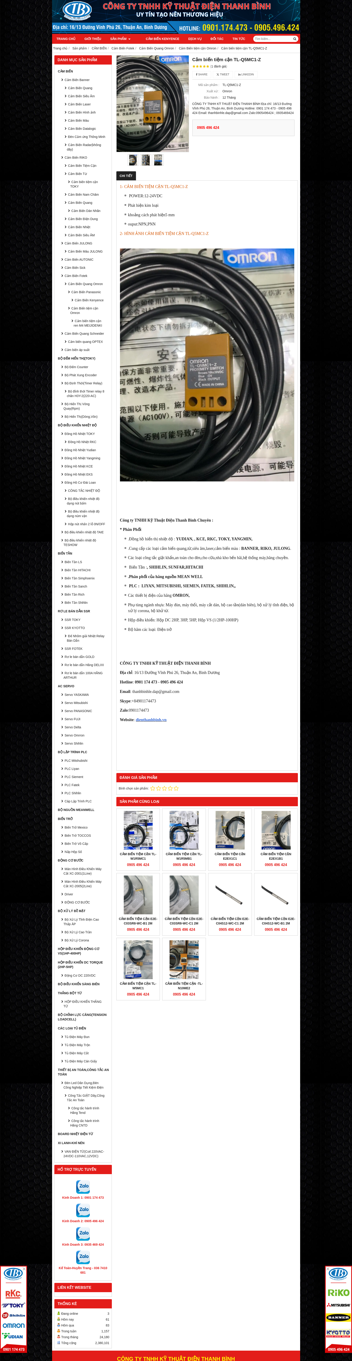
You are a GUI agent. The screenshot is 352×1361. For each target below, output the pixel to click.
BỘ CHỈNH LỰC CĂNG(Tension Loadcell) (82, 1017)
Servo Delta (73, 727)
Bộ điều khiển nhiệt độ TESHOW (80, 543)
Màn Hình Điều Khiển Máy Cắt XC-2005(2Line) (83, 884)
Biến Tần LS (73, 562)
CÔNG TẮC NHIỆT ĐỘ (84, 490)
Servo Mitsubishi (76, 703)
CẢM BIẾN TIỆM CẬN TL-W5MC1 (138, 947)
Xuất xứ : (213, 91)
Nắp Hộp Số (73, 852)
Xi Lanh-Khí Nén (71, 1143)
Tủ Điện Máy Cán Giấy (81, 1061)
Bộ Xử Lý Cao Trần (78, 932)
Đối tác (210, 39)
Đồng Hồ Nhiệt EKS (79, 474)
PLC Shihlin (73, 793)
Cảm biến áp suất (77, 350)
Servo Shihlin (74, 743)
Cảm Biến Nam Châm (83, 194)
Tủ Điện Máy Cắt (77, 1053)
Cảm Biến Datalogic (82, 128)
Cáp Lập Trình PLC (78, 801)
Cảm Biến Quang (80, 88)
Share (202, 74)
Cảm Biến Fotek (76, 276)
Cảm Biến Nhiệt (79, 227)
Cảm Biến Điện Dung (83, 219)
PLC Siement (74, 777)
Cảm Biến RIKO (76, 157)
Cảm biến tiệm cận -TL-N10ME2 (184, 947)
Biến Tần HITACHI (78, 570)
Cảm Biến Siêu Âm (81, 96)
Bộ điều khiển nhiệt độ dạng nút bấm (83, 501)
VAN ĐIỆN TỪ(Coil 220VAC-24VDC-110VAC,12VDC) (84, 1154)
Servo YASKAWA (77, 695)
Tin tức (232, 39)
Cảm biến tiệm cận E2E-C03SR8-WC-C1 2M (184, 921)
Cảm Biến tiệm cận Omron (84, 311)
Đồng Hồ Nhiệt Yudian (80, 450)
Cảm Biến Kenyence (156, 39)
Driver (69, 894)
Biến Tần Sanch (76, 586)
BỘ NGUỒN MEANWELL (76, 810)
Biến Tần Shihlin (76, 602)
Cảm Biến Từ (77, 174)
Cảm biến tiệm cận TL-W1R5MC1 (138, 856)
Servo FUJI (73, 719)
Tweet (222, 74)
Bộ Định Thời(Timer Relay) (83, 383)
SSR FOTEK (74, 648)
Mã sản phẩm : (208, 85)
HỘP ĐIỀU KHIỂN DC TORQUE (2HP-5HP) (80, 965)
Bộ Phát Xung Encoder (81, 375)
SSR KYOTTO (75, 628)
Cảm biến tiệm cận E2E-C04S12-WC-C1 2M (230, 882)
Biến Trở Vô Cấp (76, 843)
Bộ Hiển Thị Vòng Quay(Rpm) (77, 406)
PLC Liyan (72, 769)
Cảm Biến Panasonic (86, 292)
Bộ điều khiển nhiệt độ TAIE (84, 532)
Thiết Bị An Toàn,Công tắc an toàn (83, 1072)
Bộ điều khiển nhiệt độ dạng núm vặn (83, 514)
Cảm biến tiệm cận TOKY (84, 184)
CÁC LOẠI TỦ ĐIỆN (72, 1028)
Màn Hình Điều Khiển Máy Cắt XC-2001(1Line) (83, 871)
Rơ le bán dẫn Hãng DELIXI (84, 665)
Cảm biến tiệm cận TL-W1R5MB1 (184, 856)
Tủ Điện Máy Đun (77, 1037)
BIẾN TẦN (65, 553)
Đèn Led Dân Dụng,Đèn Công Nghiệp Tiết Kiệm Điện (84, 1085)
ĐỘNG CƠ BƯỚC (70, 860)
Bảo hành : (211, 97)
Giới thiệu (92, 39)
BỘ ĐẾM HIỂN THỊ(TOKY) (76, 358)
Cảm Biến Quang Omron (85, 284)
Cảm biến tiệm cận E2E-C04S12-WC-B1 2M (276, 882)
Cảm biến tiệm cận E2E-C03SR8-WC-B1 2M (138, 921)
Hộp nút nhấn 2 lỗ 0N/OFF (86, 524)
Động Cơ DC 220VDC (80, 975)
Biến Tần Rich (75, 594)
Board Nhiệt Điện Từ (75, 1134)
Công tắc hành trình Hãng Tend (84, 1110)
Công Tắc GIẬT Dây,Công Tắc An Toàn (86, 1098)
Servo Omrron (75, 735)
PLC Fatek (72, 785)
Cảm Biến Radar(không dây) (84, 147)
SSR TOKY (73, 620)
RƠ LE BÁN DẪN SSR (74, 611)
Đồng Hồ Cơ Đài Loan (80, 482)
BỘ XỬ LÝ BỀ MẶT (71, 911)
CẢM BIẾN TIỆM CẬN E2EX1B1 (276, 856)
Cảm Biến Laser (79, 104)
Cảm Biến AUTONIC (79, 259)
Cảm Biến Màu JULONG (85, 251)
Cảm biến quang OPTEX (85, 342)
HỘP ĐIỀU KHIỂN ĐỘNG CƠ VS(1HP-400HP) (78, 951)
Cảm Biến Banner (77, 80)
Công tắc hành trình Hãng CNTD (84, 1123)
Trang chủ (66, 39)
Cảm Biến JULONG (78, 243)
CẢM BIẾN (65, 71)
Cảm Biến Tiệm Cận (82, 165)
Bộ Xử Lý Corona (77, 940)
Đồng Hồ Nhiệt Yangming (82, 458)
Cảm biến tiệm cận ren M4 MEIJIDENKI (88, 323)
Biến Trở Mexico (76, 827)
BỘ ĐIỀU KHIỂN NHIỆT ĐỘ (77, 425)
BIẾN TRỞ (65, 819)
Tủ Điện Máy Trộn (77, 1045)
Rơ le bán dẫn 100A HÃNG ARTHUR (83, 675)
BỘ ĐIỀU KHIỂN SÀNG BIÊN (79, 984)
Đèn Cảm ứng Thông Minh (86, 137)
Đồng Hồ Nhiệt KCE (79, 466)
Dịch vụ (188, 39)
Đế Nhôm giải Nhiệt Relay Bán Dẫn (86, 638)
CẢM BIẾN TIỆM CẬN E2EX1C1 (230, 856)
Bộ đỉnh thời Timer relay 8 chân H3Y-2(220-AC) (85, 394)
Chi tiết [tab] (126, 176)
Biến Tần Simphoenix (80, 578)
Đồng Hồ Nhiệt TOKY (80, 434)
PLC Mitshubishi (76, 760)
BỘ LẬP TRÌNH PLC (72, 752)
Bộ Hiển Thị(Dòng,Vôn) (81, 416)
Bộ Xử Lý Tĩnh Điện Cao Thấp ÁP (81, 922)
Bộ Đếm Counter (76, 367)
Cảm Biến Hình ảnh (82, 112)
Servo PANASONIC (78, 711)
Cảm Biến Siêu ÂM (81, 235)
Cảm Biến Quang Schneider (84, 333)
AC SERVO (66, 686)
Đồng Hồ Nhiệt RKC (82, 442)
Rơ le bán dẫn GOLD (79, 657)
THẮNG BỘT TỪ (70, 993)
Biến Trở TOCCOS (78, 835)
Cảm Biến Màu (78, 120)
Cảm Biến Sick (75, 267)
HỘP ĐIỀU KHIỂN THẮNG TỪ (83, 1004)
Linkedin (246, 74)
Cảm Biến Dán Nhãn (86, 211)
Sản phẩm (120, 39)
